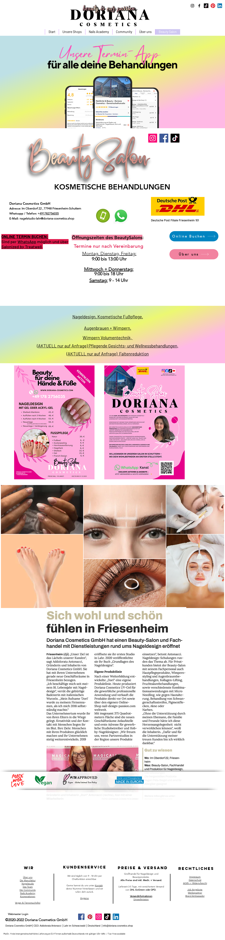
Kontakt (99, 885)
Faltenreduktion (134, 353)
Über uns (27, 877)
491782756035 (49, 213)
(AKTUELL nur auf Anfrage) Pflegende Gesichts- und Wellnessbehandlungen (107, 345)
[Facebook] (163, 138)
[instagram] (192, 5)
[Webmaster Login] (18, 914)
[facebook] (199, 5)
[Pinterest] (213, 5)
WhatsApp (27, 241)
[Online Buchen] (193, 236)
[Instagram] (152, 138)
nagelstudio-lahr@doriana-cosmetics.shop (47, 218)
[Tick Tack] (206, 5)
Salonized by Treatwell (21, 246)
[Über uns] (193, 254)
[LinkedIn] (219, 5)
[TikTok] (175, 138)
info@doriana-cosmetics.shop (118, 926)
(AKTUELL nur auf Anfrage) (92, 353)
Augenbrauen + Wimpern (107, 328)
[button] (98, 32)
